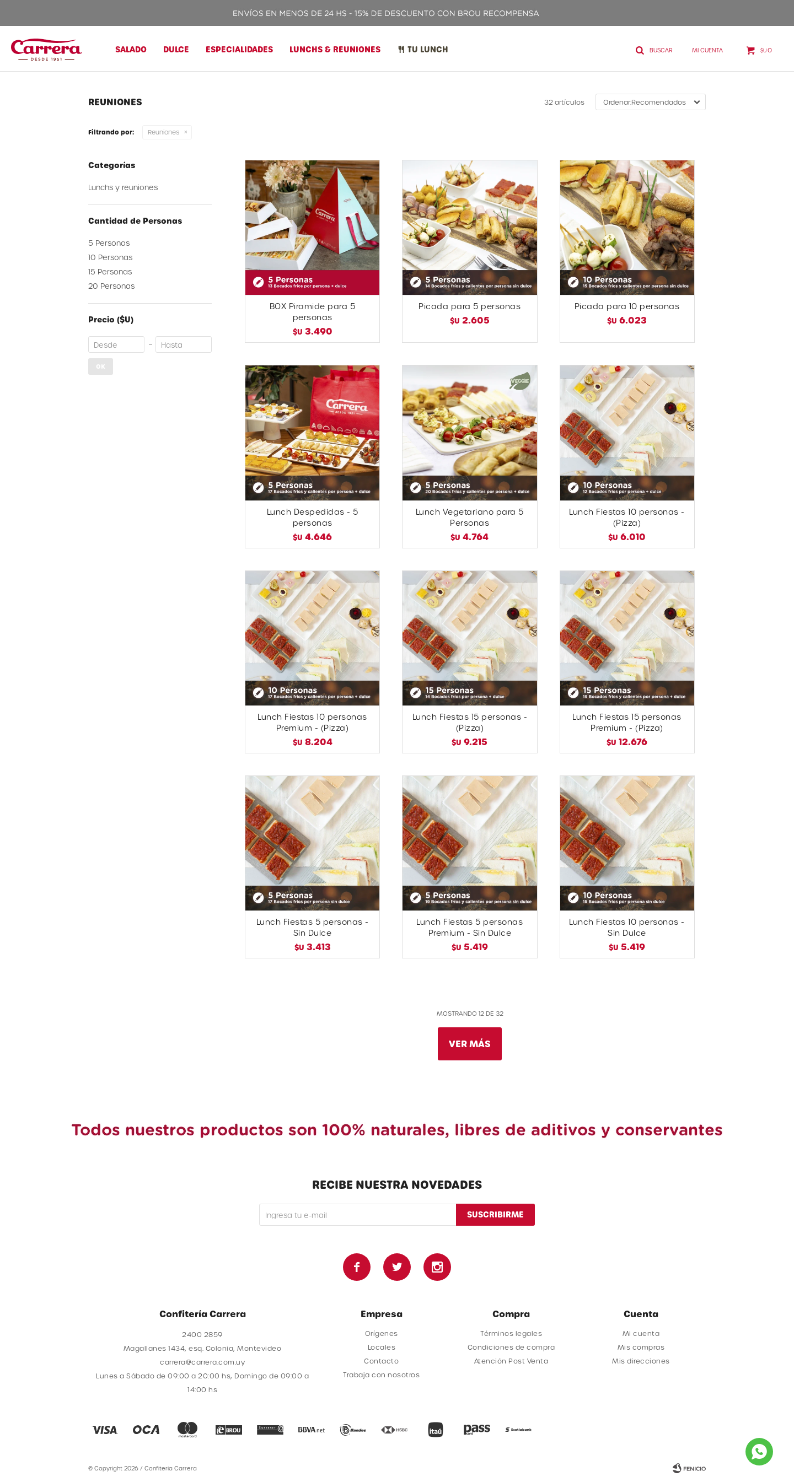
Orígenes (381, 1333)
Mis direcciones (641, 1361)
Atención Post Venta (511, 1361)
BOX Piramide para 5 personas (313, 311)
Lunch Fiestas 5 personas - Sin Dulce (312, 927)
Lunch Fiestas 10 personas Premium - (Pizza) (312, 722)
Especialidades (239, 49)
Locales (382, 1347)
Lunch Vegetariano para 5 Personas (470, 517)
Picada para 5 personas (470, 306)
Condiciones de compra (511, 1347)
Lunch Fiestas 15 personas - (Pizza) (470, 722)
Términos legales (511, 1333)
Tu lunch (427, 49)
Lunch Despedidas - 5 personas (312, 517)
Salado (131, 49)
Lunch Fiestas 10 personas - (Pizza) (627, 517)
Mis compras (641, 1347)
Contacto (381, 1361)
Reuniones (163, 132)
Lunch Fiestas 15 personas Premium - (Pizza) (627, 722)
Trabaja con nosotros (381, 1374)
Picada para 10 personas (627, 306)
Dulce (176, 49)
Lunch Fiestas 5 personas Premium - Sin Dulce (469, 927)
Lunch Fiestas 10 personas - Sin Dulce (627, 927)
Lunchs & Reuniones (334, 49)
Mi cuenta (641, 1333)
